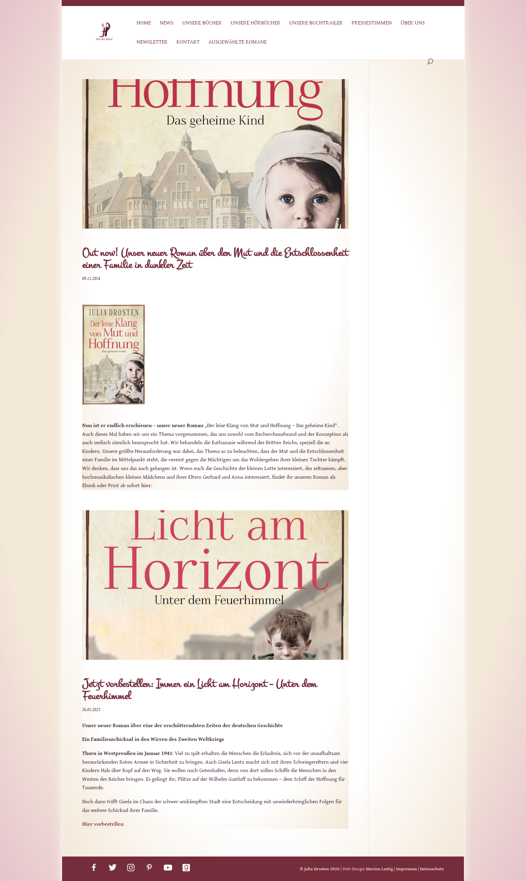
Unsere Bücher (202, 23)
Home (144, 23)
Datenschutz (432, 869)
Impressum (406, 869)
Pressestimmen (372, 23)
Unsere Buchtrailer (316, 23)
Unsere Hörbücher (255, 23)
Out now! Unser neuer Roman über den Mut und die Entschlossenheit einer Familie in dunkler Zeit (215, 259)
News (166, 23)
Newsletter (152, 42)
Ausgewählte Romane (237, 42)
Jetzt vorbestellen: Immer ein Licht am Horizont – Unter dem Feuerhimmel (199, 690)
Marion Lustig (379, 869)
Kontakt (188, 42)
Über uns (413, 23)
